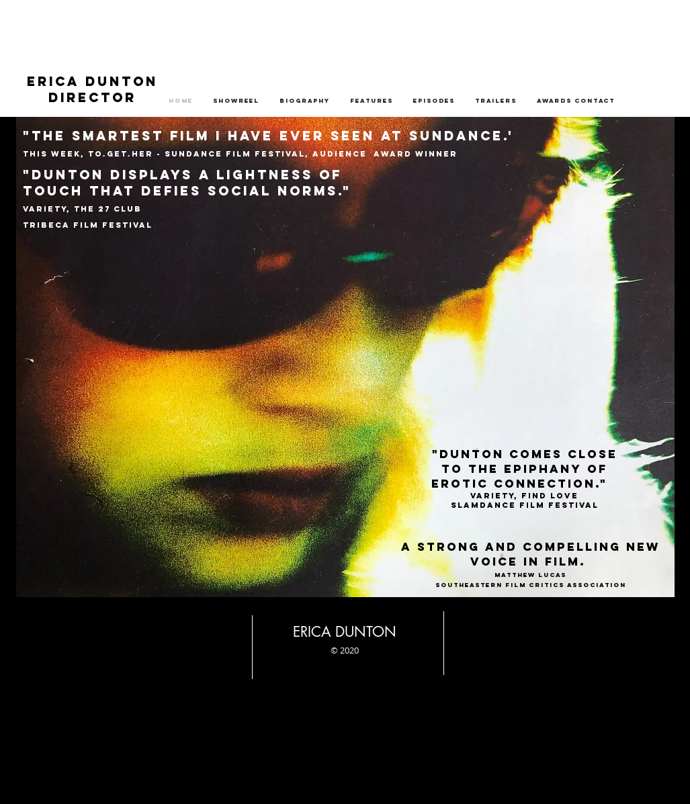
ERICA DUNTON (92, 81)
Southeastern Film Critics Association (530, 584)
